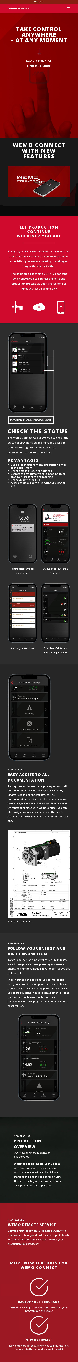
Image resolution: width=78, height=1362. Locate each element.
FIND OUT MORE (39, 66)
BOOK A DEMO (36, 61)
